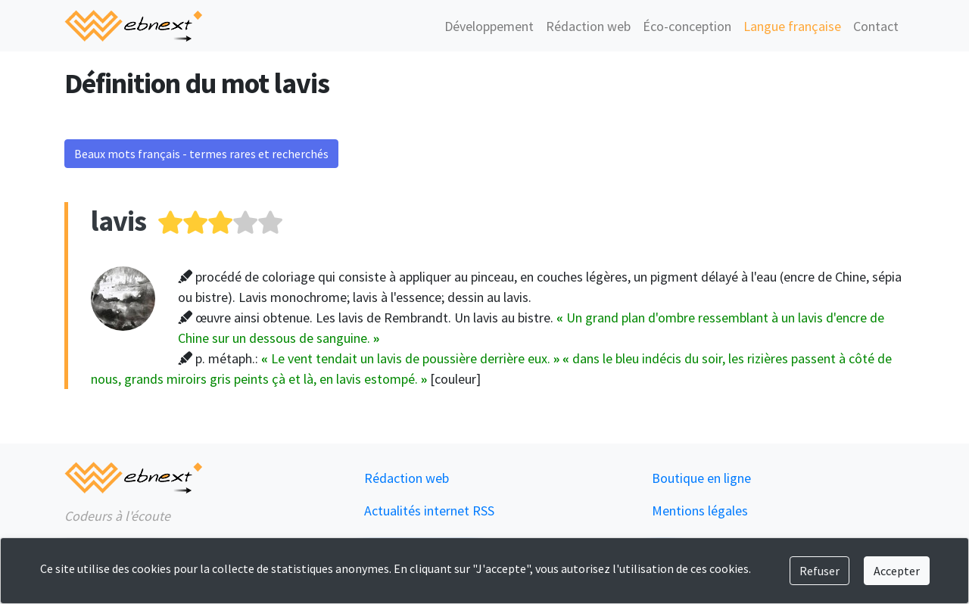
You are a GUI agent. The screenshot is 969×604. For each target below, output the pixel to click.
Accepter (897, 570)
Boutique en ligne (701, 478)
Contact (876, 26)
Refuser (819, 570)
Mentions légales (700, 510)
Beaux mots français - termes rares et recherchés (201, 153)
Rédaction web (588, 26)
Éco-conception (687, 26)
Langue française (792, 26)
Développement (489, 26)
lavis (118, 220)
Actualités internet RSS (429, 510)
